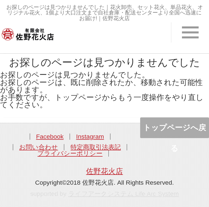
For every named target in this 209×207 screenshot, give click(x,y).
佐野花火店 (104, 171)
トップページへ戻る (174, 130)
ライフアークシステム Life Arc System (123, 193)
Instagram (90, 136)
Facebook (50, 136)
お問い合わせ (38, 147)
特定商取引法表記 (95, 147)
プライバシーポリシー (69, 153)
